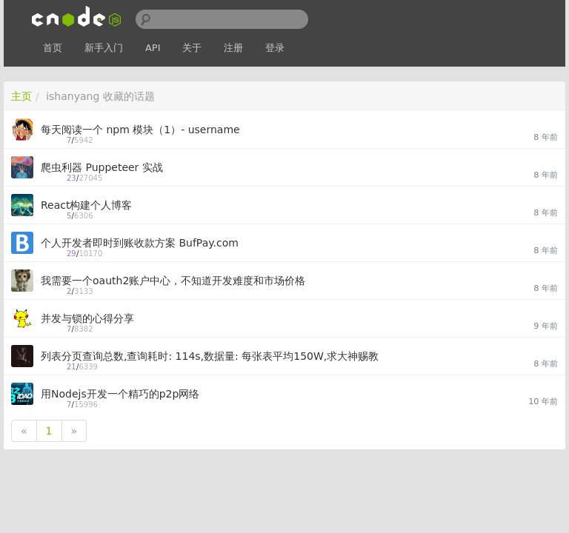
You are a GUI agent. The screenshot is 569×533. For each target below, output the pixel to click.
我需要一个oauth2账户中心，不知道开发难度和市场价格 (173, 280)
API (153, 47)
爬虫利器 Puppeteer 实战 (102, 167)
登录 (274, 47)
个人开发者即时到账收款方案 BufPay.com (140, 243)
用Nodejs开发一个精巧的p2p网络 (120, 394)
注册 (233, 47)
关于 (192, 47)
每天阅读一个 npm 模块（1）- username (140, 129)
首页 (52, 47)
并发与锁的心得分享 (87, 318)
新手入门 (103, 47)
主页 (21, 96)
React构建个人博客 (86, 205)
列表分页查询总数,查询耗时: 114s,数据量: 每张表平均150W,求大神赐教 (210, 356)
